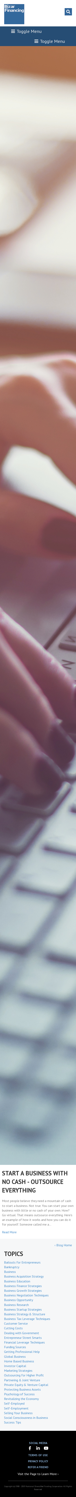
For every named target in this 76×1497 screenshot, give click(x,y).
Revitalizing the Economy (21, 1399)
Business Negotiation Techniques (26, 1295)
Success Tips (12, 1422)
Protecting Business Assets (22, 1389)
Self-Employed (14, 1403)
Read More (9, 1232)
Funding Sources (15, 1347)
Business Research (16, 1305)
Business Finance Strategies (23, 1286)
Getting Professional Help (22, 1352)
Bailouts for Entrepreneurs (22, 1262)
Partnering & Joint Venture (22, 1380)
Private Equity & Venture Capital (26, 1385)
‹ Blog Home (63, 1245)
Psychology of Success (19, 1394)
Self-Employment (16, 1408)
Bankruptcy (11, 1267)
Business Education (17, 1281)
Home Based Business (19, 1361)
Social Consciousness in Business (26, 1418)
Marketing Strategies (18, 1370)
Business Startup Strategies (23, 1309)
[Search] (68, 11)
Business (10, 1272)
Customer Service (16, 1323)
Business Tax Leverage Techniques (27, 1319)
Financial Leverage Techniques (24, 1342)
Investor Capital (15, 1366)
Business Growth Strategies (23, 1291)
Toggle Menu (26, 31)
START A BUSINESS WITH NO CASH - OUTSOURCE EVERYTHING (35, 1181)
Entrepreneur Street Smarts (23, 1338)
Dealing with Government (21, 1333)
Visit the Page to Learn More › (38, 1474)
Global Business (15, 1356)
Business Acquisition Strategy (24, 1276)
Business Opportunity (18, 1300)
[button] (30, 1448)
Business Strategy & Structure (24, 1314)
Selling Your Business (18, 1413)
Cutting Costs (13, 1328)
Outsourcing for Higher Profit (24, 1375)
